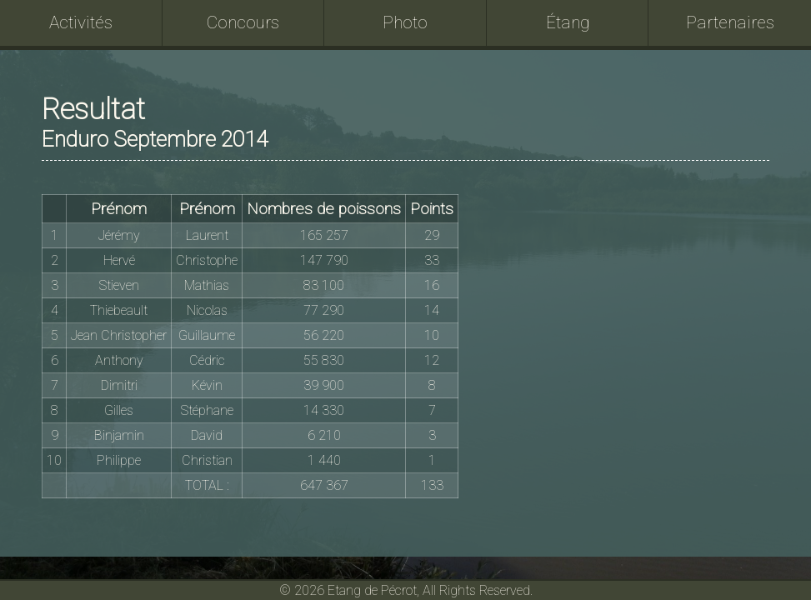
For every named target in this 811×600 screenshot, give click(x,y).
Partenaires (730, 22)
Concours (243, 22)
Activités (81, 22)
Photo (405, 22)
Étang (568, 22)
